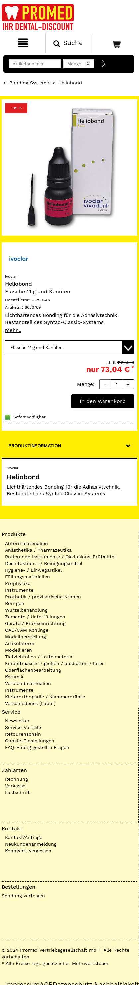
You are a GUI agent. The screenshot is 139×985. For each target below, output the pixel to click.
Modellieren (18, 650)
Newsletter (17, 720)
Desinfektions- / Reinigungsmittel (43, 563)
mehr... (13, 330)
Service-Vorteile (23, 727)
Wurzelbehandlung (26, 610)
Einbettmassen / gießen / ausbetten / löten (55, 663)
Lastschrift (17, 792)
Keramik (14, 676)
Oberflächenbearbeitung (33, 670)
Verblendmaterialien (28, 683)
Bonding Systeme (29, 82)
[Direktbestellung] (104, 64)
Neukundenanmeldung (31, 844)
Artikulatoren (20, 643)
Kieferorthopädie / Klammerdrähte (45, 696)
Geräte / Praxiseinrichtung (35, 623)
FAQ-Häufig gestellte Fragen (37, 747)
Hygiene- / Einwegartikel (33, 570)
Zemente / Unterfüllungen (35, 616)
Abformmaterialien (26, 543)
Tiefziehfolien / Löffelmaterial (39, 656)
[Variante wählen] (69, 347)
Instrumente (19, 590)
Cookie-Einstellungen (29, 740)
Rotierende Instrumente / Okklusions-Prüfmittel (60, 556)
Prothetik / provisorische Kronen (43, 596)
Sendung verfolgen (23, 895)
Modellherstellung (25, 636)
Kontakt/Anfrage (23, 837)
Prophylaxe (17, 583)
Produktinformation (34, 445)
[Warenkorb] (114, 43)
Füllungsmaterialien (27, 576)
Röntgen (14, 603)
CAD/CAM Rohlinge (26, 630)
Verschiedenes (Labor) (30, 703)
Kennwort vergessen (28, 850)
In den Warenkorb (103, 401)
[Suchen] (68, 43)
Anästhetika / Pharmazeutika (38, 550)
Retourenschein (23, 734)
